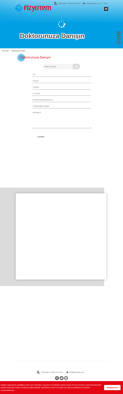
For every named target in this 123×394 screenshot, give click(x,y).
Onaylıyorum (112, 387)
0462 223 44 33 (67, 3)
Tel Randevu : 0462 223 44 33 (48, 372)
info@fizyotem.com (92, 3)
